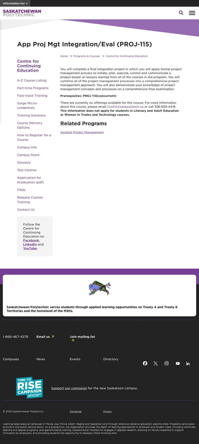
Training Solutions (31, 115)
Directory (110, 359)
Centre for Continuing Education (127, 56)
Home (64, 56)
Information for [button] (14, 3)
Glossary (24, 162)
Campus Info (27, 147)
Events (75, 359)
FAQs (21, 190)
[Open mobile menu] (191, 13)
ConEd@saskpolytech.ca (125, 106)
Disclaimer (76, 411)
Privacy (107, 411)
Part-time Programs (33, 88)
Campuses (11, 359)
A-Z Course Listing (31, 80)
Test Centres (27, 170)
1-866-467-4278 (15, 336)
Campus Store (28, 155)
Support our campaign (69, 388)
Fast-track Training (32, 95)
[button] (181, 14)
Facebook (31, 240)
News (40, 359)
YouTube (30, 248)
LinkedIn (30, 244)
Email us (43, 336)
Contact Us (26, 209)
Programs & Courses (87, 56)
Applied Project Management (82, 132)
